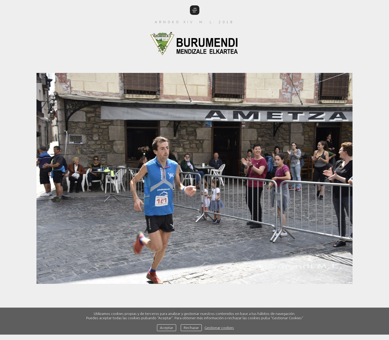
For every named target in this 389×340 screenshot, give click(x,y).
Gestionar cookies (219, 327)
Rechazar (191, 327)
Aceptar (166, 327)
